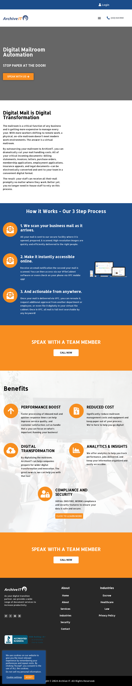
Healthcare (107, 602)
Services (65, 608)
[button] (99, 18)
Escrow (107, 595)
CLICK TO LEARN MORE (69, 516)
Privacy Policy (107, 615)
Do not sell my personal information (23, 671)
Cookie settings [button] (14, 677)
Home (65, 595)
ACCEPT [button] (29, 677)
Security (65, 622)
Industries (65, 615)
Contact (65, 628)
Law (107, 608)
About (65, 602)
